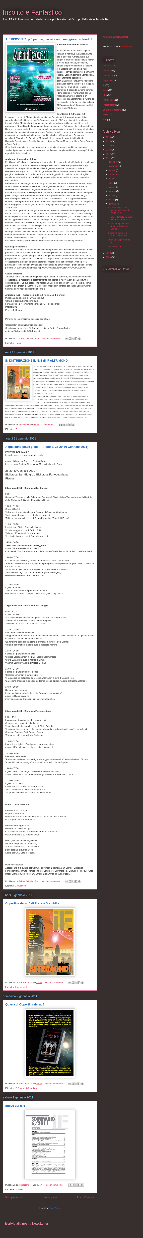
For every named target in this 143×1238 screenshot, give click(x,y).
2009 (108, 257)
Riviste (18, 343)
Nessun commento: (51, 338)
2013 (108, 149)
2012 (108, 154)
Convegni (107, 70)
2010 (108, 253)
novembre (114, 166)
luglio (111, 183)
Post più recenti (14, 1197)
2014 (108, 145)
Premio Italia (109, 100)
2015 (108, 141)
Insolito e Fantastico (32, 12)
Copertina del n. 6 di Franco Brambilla (32, 903)
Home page (50, 1197)
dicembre (113, 162)
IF (16, 429)
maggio (112, 191)
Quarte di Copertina (27, 1088)
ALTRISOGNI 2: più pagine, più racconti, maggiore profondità (48, 39)
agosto (112, 178)
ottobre (112, 170)
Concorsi (107, 65)
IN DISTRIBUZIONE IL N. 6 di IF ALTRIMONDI (37, 360)
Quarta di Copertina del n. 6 (24, 1004)
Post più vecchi (85, 1197)
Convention (20, 885)
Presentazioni (109, 105)
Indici (20, 1189)
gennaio (113, 204)
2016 (108, 137)
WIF (105, 119)
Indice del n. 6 (15, 1105)
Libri (105, 95)
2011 (108, 158)
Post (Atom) (55, 1208)
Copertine (19, 987)
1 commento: (48, 424)
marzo (112, 199)
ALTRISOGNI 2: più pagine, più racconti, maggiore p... (119, 210)
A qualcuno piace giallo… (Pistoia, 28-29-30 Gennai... (120, 226)
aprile (111, 195)
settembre (114, 174)
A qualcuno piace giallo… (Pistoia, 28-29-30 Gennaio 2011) (46, 446)
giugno (112, 187)
